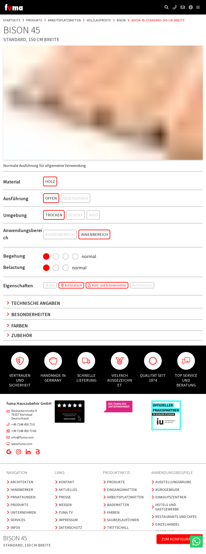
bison (121, 20)
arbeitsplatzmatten (64, 20)
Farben (17, 326)
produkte (34, 20)
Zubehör (19, 335)
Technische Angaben (33, 303)
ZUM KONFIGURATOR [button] (179, 539)
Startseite (12, 20)
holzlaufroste (99, 20)
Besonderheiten (28, 314)
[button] (167, 7)
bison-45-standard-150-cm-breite (158, 20)
